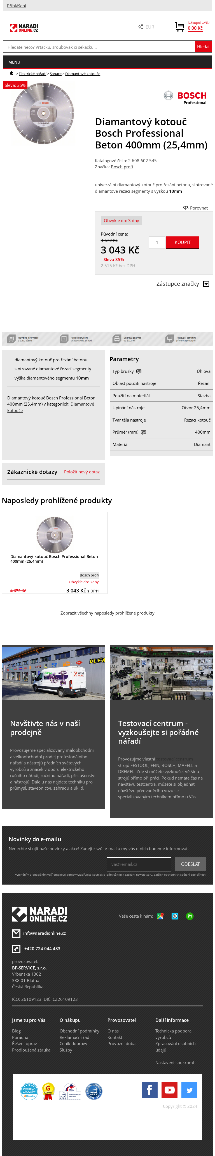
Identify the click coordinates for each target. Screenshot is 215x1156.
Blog (16, 1031)
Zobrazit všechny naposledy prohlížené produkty (107, 613)
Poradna (20, 1037)
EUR (150, 27)
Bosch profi (122, 166)
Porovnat (199, 208)
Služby (66, 1050)
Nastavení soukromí (174, 1062)
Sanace (56, 73)
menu (14, 62)
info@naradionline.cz (44, 933)
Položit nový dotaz (82, 472)
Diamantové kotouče (82, 73)
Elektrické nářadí (32, 73)
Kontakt (115, 1037)
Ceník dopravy (73, 1043)
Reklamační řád (74, 1037)
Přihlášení (16, 5)
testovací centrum (174, 759)
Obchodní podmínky (79, 1031)
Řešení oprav (24, 1043)
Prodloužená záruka (31, 1050)
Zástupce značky (182, 283)
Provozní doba (121, 1043)
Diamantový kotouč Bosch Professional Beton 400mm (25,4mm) (54, 559)
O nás (113, 1031)
